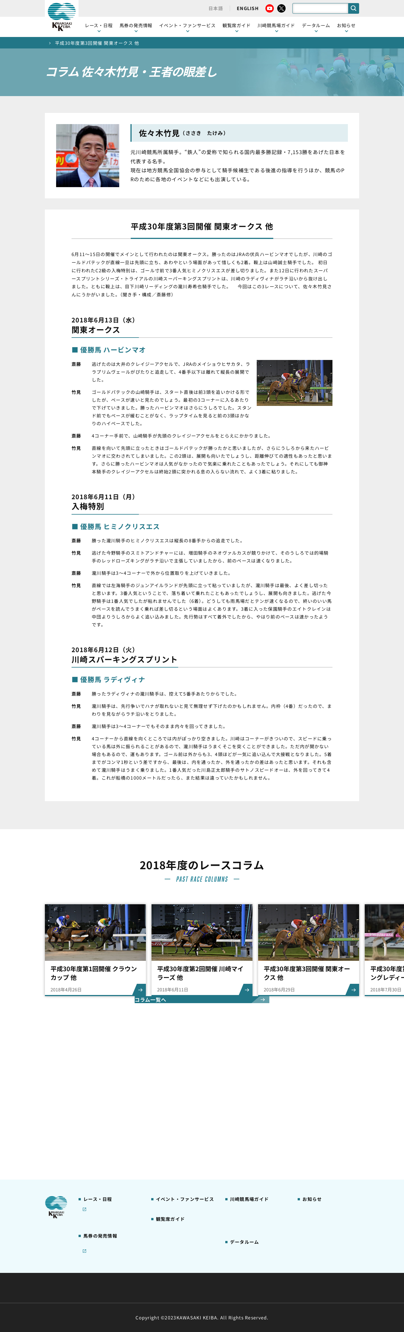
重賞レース (93, 1118)
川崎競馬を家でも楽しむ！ (108, 1126)
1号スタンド (167, 1135)
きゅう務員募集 (317, 1126)
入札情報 (253, 1287)
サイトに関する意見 (163, 1287)
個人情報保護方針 (214, 1287)
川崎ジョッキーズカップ (252, 1240)
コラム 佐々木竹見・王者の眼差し (111, 1147)
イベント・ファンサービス (187, 25)
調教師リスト (242, 1214)
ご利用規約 (287, 1274)
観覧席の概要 (168, 1126)
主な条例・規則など (243, 1274)
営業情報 (310, 1109)
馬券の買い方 (242, 1135)
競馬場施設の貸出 (319, 1135)
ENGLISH (248, 8)
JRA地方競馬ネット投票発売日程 (106, 1206)
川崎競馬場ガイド (246, 1100)
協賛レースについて (102, 1135)
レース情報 (93, 1109)
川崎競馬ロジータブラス (253, 1153)
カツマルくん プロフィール (255, 1144)
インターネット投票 (102, 1194)
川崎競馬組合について (128, 1274)
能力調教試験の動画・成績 (255, 1223)
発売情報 (91, 1176)
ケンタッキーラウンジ (176, 1161)
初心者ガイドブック (248, 1126)
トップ (52, 42)
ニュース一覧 (314, 1100)
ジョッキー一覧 (244, 1205)
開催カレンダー (98, 1100)
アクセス (237, 1179)
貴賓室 (161, 1153)
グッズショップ (244, 1109)
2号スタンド (167, 1144)
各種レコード (242, 1232)
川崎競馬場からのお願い (253, 1170)
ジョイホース (95, 1185)
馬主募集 (310, 1118)
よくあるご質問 (244, 1161)
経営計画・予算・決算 (187, 1274)
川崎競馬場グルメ (246, 1118)
